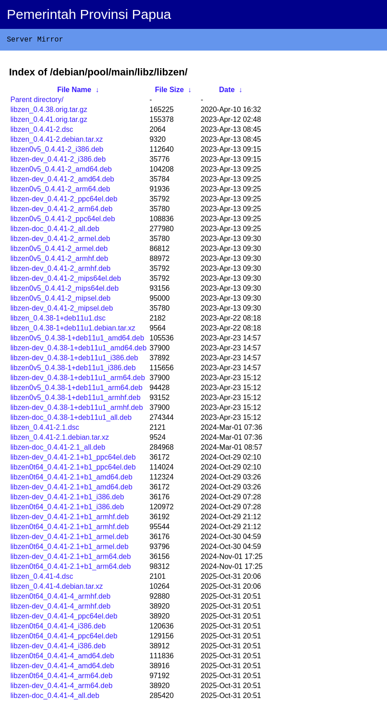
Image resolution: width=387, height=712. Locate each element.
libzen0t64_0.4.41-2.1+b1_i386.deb (67, 508)
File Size (169, 91)
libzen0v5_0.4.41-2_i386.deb (57, 151)
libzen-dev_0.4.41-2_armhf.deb (60, 270)
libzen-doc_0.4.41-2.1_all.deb (57, 449)
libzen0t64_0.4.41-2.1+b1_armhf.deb (69, 528)
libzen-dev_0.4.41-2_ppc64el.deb (64, 201)
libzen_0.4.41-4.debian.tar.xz (56, 588)
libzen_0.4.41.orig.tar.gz (48, 121)
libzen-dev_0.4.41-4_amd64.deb (62, 667)
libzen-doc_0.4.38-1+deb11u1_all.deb (71, 419)
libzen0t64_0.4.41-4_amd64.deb (62, 657)
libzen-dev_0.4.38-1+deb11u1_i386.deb (74, 359)
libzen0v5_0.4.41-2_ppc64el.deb (62, 220)
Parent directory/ (36, 101)
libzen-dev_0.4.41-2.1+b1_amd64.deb (71, 489)
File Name (74, 91)
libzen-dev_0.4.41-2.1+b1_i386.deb (67, 499)
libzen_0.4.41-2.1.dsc (44, 429)
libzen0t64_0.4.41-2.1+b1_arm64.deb (70, 568)
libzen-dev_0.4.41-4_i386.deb (58, 648)
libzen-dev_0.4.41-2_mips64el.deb (65, 280)
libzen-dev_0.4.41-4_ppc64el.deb (64, 618)
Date (227, 91)
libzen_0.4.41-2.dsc (41, 131)
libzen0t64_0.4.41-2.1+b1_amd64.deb (71, 479)
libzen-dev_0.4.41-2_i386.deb (58, 161)
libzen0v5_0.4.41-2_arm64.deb (60, 191)
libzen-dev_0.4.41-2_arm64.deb (61, 210)
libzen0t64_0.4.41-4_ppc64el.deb (64, 638)
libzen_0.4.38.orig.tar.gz (48, 111)
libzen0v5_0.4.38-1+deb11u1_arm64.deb (76, 389)
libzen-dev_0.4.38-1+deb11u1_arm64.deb (77, 379)
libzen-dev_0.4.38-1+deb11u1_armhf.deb (76, 409)
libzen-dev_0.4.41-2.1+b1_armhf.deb (69, 518)
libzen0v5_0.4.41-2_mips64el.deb (64, 290)
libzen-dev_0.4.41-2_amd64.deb (62, 181)
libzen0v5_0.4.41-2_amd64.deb (61, 171)
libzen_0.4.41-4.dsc (41, 578)
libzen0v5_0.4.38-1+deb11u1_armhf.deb (75, 399)
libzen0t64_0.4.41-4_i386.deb (58, 628)
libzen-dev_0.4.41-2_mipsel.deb (61, 310)
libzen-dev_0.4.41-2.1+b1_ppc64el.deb (73, 459)
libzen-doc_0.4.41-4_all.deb (54, 697)
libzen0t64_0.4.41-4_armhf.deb (60, 598)
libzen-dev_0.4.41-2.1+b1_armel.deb (69, 538)
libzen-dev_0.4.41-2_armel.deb (60, 240)
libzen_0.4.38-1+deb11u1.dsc (57, 320)
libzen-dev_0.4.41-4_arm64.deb (61, 687)
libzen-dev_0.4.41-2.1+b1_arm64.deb (70, 558)
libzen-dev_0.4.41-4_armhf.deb (60, 608)
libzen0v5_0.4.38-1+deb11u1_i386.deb (73, 369)
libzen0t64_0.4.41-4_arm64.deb (61, 677)
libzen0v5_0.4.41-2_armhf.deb (59, 260)
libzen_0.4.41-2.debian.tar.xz (56, 141)
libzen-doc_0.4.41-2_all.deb (54, 230)
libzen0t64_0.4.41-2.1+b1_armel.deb (69, 548)
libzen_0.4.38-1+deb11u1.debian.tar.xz (72, 330)
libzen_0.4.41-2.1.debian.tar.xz (59, 439)
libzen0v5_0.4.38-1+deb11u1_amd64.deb (77, 340)
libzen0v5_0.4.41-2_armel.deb (59, 250)
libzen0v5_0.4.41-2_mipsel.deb (60, 300)
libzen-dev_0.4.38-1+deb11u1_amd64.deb (78, 350)
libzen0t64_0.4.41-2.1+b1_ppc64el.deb (73, 469)
